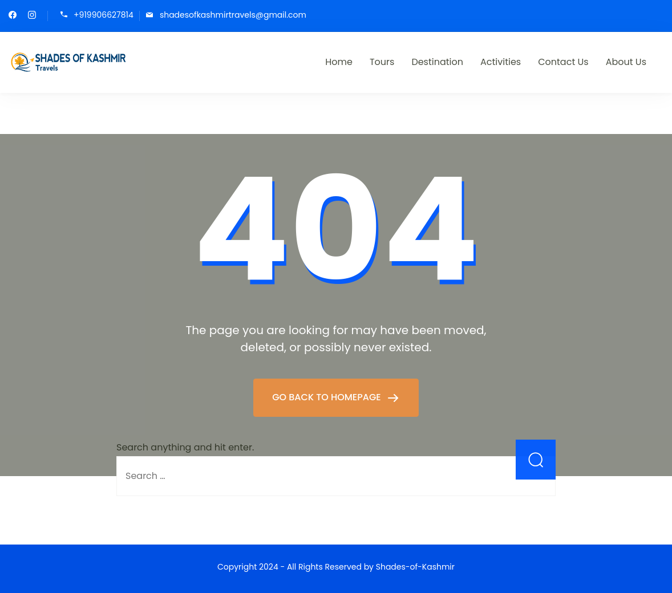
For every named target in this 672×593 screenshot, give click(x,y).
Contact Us (563, 61)
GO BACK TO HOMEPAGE (327, 397)
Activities (500, 61)
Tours (382, 61)
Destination (437, 61)
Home (339, 61)
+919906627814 (103, 15)
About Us (626, 61)
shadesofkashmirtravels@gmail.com (233, 15)
